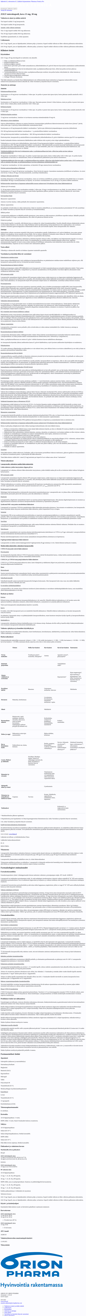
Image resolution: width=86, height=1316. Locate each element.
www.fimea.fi (13, 834)
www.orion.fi (4, 1301)
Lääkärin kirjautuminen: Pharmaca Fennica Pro (30, 1)
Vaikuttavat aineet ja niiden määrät (14, 1306)
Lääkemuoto (7, 1307)
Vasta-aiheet (7, 1312)
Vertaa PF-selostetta (6, 10)
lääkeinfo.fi (4, 1)
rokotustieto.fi (12, 1)
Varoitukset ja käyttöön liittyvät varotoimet (16, 1314)
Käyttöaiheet (8, 1309)
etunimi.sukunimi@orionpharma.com (11, 1303)
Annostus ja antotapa (10, 1311)
